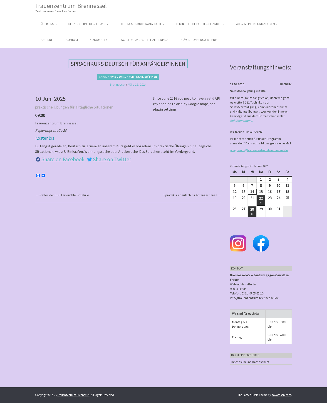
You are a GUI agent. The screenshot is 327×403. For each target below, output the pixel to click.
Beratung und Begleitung (88, 24)
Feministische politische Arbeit (200, 24)
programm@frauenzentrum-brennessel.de (259, 150)
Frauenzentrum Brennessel (71, 8)
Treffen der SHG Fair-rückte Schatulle (62, 195)
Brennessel (117, 84)
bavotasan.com (281, 395)
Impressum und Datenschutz (250, 362)
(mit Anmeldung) (241, 121)
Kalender (47, 40)
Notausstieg (99, 40)
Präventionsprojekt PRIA (199, 40)
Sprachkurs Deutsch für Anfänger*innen (128, 77)
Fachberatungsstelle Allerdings (144, 40)
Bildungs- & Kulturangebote (142, 24)
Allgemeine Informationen (257, 24)
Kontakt (72, 40)
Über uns (49, 24)
